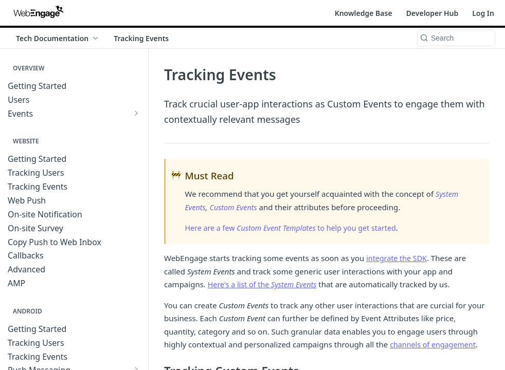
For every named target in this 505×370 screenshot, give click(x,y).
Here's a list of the (265, 284)
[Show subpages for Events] (136, 113)
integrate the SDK (398, 258)
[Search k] (456, 38)
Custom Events (236, 207)
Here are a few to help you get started (296, 228)
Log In (483, 13)
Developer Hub (432, 13)
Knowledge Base (363, 13)
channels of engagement (435, 344)
